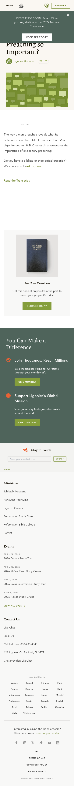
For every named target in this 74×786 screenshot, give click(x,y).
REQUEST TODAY (37, 306)
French (14, 688)
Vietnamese (29, 712)
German (29, 688)
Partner (60, 5)
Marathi (60, 694)
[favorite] (41, 61)
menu (9, 5)
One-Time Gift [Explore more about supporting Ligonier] (27, 422)
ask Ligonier (34, 166)
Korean (44, 694)
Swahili (59, 700)
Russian (29, 700)
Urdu (14, 712)
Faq (37, 751)
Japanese (29, 694)
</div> (37, 193)
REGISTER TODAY (37, 37)
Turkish (44, 706)
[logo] (21, 5)
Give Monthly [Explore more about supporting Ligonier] (27, 382)
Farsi (59, 682)
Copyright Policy (37, 765)
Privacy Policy (37, 771)
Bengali (29, 682)
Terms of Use (37, 758)
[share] (45, 61)
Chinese (45, 682)
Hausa (44, 688)
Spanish (45, 700)
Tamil (14, 706)
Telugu (29, 706)
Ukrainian (60, 706)
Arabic (14, 682)
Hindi (59, 688)
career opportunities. (47, 733)
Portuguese (14, 700)
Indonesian (14, 694)
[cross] (68, 15)
